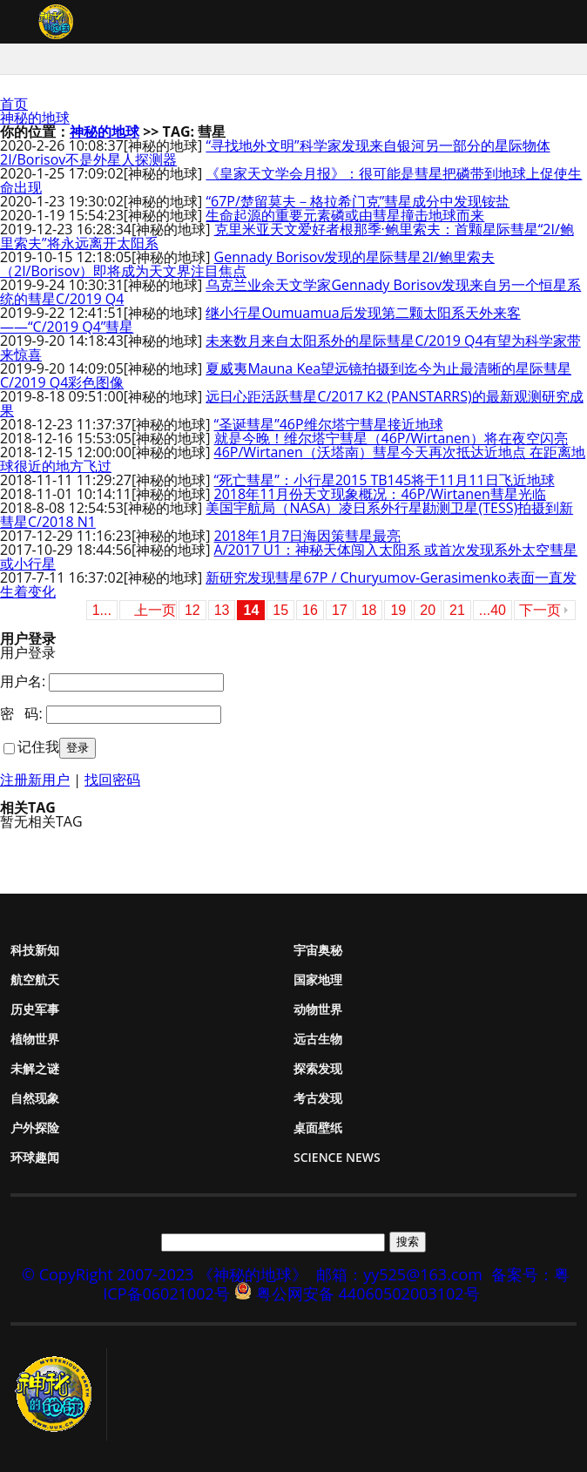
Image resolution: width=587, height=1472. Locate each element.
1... (101, 610)
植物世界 (34, 1038)
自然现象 (34, 1098)
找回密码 (112, 779)
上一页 (155, 610)
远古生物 (318, 1038)
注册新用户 (35, 779)
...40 (492, 610)
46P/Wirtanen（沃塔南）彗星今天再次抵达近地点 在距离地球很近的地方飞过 (292, 459)
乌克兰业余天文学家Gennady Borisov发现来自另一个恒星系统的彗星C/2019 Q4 (290, 291)
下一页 (540, 610)
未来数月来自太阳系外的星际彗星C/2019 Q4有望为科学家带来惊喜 (290, 347)
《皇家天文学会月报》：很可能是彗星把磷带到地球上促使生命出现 (291, 180)
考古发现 (318, 1098)
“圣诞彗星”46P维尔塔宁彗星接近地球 (328, 424)
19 (398, 610)
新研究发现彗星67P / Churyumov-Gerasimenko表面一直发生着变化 (288, 584)
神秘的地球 (35, 117)
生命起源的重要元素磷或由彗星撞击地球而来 (345, 215)
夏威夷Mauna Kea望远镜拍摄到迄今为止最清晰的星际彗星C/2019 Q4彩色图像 (285, 375)
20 (427, 610)
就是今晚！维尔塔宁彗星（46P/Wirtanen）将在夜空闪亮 (391, 438)
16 (310, 610)
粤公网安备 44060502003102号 (368, 1293)
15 (280, 610)
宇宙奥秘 (318, 950)
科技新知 (34, 950)
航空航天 (34, 979)
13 (222, 610)
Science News (337, 1157)
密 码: (21, 713)
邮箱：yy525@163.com (399, 1274)
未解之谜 (34, 1068)
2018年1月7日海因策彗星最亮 (307, 535)
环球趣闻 (34, 1157)
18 (369, 610)
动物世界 (318, 1009)
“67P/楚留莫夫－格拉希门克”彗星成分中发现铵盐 (357, 201)
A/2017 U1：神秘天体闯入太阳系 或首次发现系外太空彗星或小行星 (288, 556)
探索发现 (318, 1068)
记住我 (38, 746)
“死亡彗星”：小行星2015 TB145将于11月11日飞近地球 (384, 480)
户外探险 (34, 1127)
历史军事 (34, 1009)
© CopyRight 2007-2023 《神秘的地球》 (164, 1274)
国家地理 (318, 979)
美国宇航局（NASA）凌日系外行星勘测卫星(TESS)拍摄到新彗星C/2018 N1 (286, 514)
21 (457, 610)
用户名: (22, 681)
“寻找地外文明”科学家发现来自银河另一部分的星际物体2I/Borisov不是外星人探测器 (275, 152)
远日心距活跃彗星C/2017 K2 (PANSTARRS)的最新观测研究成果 (292, 403)
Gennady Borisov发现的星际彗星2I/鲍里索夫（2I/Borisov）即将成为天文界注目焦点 (247, 263)
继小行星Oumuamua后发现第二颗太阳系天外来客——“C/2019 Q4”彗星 (260, 319)
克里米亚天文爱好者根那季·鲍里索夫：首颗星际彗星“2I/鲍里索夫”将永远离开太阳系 (287, 236)
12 (192, 610)
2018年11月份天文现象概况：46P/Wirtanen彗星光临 (380, 493)
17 (339, 610)
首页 (14, 103)
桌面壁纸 (318, 1127)
